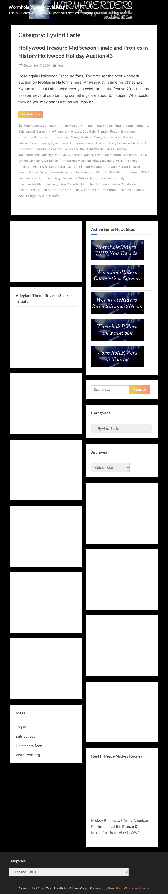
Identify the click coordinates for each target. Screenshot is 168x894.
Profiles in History (30, 166)
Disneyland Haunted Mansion (113, 137)
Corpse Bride (58, 137)
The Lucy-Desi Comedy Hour (65, 184)
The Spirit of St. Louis (33, 190)
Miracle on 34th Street (60, 161)
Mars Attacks (114, 155)
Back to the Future (110, 125)
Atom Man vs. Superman (77, 125)
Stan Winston (98, 172)
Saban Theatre (129, 166)
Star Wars (116, 172)
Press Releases (125, 161)
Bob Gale (89, 131)
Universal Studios (130, 190)
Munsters (84, 161)
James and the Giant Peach (83, 149)
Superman (132, 172)
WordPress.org (28, 755)
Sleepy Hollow (28, 172)
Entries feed (26, 736)
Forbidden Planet (82, 143)
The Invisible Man (30, 184)
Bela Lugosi (26, 131)
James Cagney (115, 149)
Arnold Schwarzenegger (41, 125)
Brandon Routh (108, 131)
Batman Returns (136, 125)
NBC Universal (103, 161)
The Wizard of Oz (86, 190)
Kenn (61, 65)
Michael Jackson (30, 161)
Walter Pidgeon (29, 196)
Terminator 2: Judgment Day (38, 178)
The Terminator (61, 190)
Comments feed (29, 746)
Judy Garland (72, 155)
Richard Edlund (90, 166)
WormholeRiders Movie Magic (38, 7)
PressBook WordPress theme (128, 888)
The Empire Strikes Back (78, 178)
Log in (21, 727)
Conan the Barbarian (33, 137)
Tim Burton (109, 190)
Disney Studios (80, 137)
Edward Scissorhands (33, 143)
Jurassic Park (93, 155)
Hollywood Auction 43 (132, 143)
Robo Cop (110, 166)
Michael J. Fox (136, 155)
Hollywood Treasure (32, 149)
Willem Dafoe (51, 196)
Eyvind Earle (59, 143)
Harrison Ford (105, 143)
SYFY (145, 172)
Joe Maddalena (29, 155)
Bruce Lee (127, 131)
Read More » (32, 115)
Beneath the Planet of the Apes (59, 131)
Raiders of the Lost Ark (61, 166)
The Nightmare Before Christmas (111, 184)
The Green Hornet (110, 178)
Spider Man (78, 172)
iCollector (55, 149)
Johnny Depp (51, 155)
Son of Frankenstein (54, 172)
